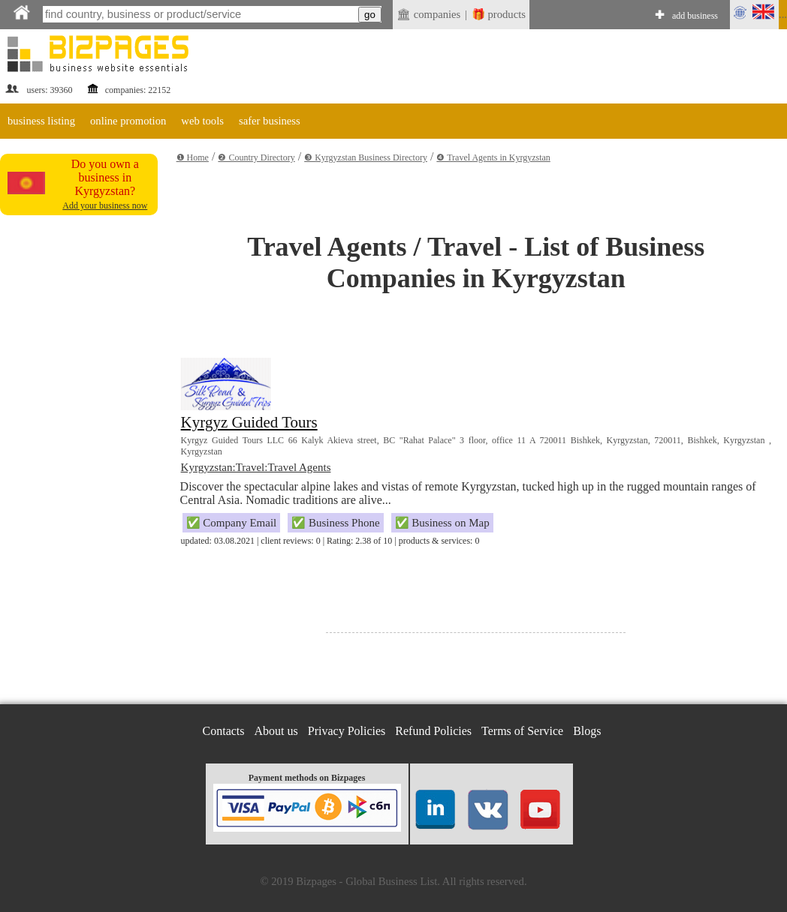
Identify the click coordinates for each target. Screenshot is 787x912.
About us (276, 730)
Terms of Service (522, 730)
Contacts (224, 730)
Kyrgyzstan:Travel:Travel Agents (256, 467)
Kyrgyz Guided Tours (249, 422)
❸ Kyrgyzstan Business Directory (365, 157)
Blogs (587, 730)
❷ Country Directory (256, 157)
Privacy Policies (347, 730)
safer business (269, 121)
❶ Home (192, 157)
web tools (202, 121)
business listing (41, 121)
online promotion (128, 121)
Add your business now (104, 205)
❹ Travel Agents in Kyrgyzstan (493, 157)
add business (695, 15)
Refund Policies (433, 730)
